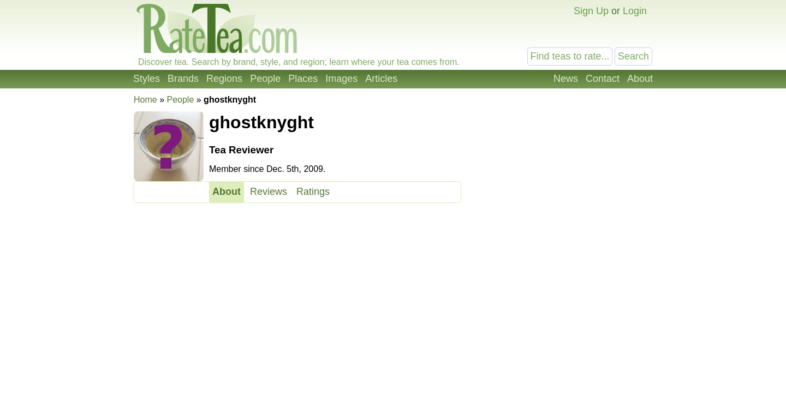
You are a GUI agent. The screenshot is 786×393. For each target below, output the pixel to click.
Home (145, 99)
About (640, 78)
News (565, 78)
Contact (603, 78)
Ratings (313, 191)
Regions (224, 78)
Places (303, 78)
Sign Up (591, 10)
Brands (183, 78)
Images (341, 78)
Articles (381, 78)
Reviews (268, 191)
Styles (146, 78)
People (265, 78)
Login (635, 10)
